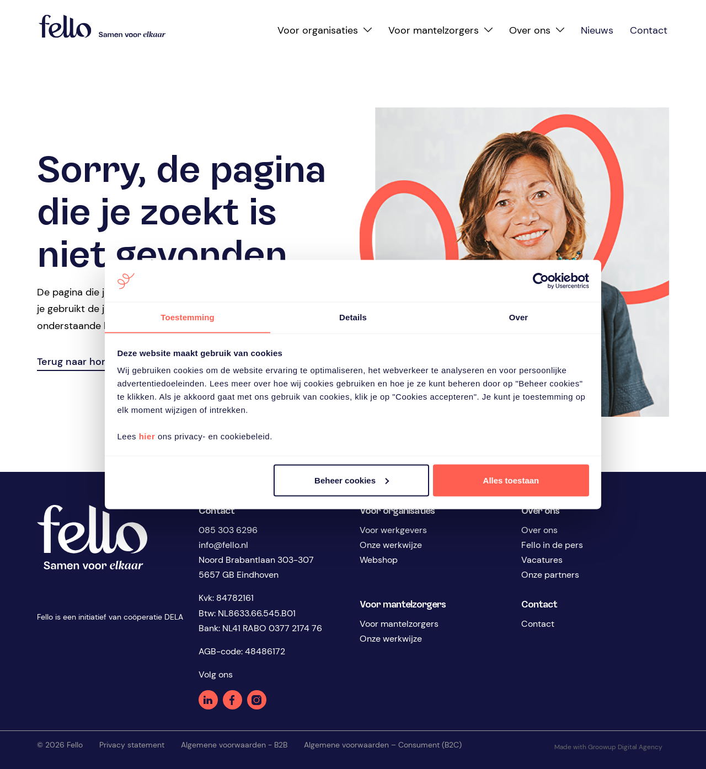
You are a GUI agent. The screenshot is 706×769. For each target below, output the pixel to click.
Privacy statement (131, 745)
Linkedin (208, 699)
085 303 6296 (228, 530)
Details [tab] (353, 316)
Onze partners (550, 574)
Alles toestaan (511, 480)
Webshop (379, 560)
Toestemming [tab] (188, 316)
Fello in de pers (552, 545)
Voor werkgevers (393, 530)
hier (147, 436)
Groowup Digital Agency (628, 747)
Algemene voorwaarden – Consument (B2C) (383, 745)
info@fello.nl (223, 545)
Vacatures (542, 560)
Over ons (539, 530)
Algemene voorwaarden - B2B (234, 745)
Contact (537, 624)
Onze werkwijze (391, 545)
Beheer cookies (351, 480)
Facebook (232, 699)
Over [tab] (518, 316)
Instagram (256, 699)
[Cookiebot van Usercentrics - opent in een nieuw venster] (541, 280)
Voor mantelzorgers (399, 624)
